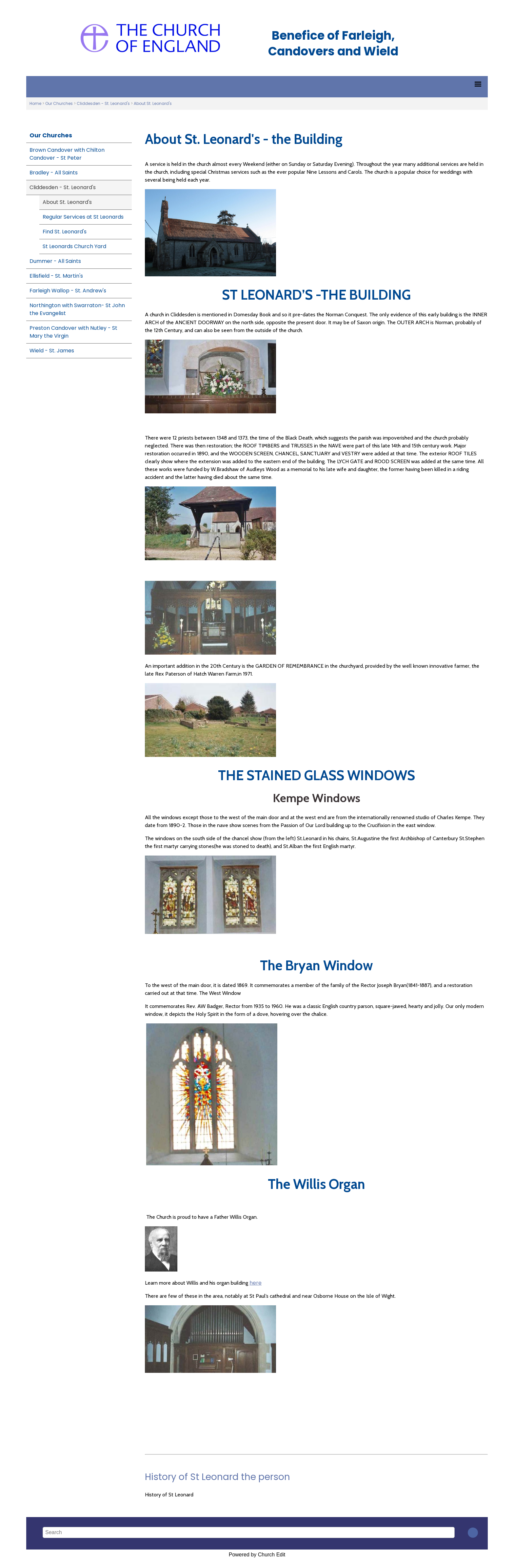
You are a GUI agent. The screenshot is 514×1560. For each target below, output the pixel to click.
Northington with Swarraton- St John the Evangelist (77, 309)
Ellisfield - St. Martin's (56, 276)
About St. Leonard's (153, 103)
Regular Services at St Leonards (83, 217)
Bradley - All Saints (54, 172)
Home (35, 103)
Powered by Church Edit (257, 1554)
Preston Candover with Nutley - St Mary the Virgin (73, 332)
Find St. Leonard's (65, 231)
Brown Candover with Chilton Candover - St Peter (67, 154)
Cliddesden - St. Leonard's (103, 103)
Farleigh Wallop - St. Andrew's (68, 290)
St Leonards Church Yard (74, 246)
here (255, 1283)
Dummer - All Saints (55, 261)
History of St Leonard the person (217, 1477)
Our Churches (59, 103)
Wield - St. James (52, 350)
